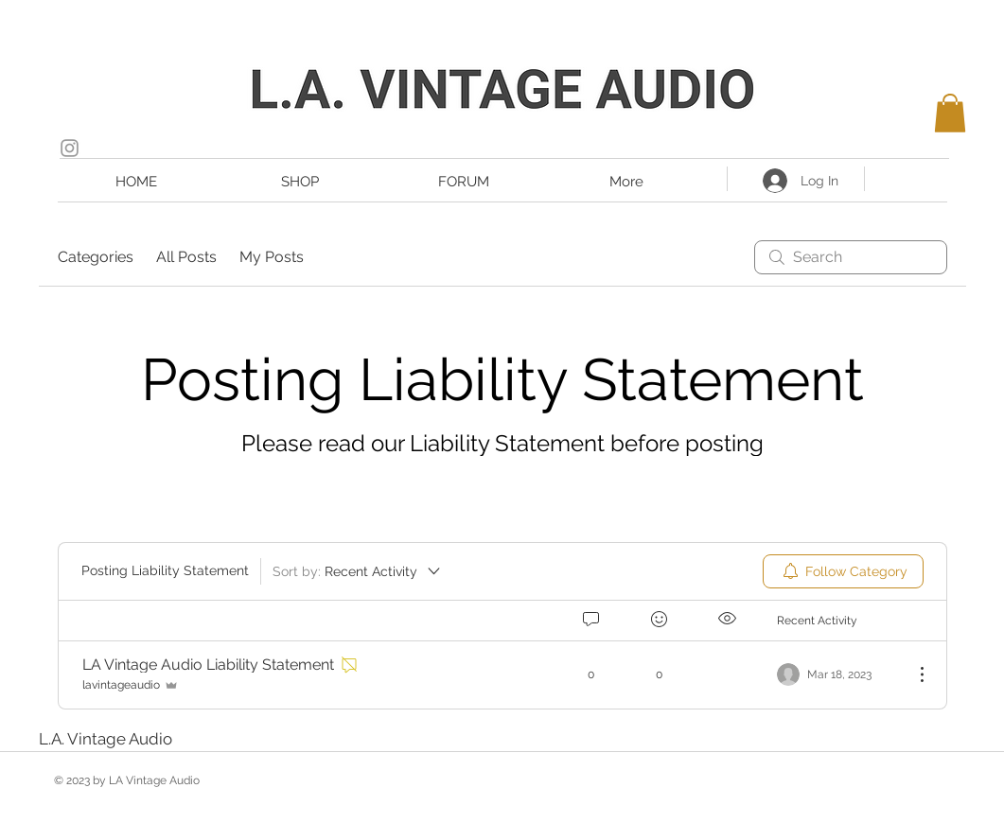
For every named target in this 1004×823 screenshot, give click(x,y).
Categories (95, 257)
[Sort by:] (358, 571)
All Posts (186, 257)
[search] (850, 257)
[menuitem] (843, 571)
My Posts (271, 257)
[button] (950, 113)
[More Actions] (912, 674)
